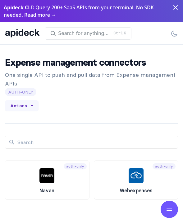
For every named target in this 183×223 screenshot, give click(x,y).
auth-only (20, 92)
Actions (22, 105)
